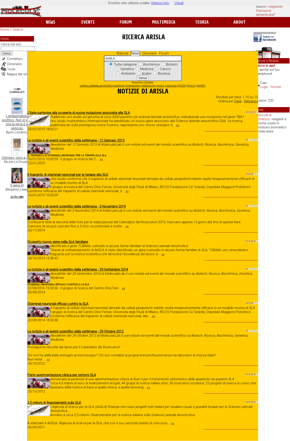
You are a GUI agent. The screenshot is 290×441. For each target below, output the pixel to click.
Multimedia (163, 22)
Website (122, 53)
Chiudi (179, 3)
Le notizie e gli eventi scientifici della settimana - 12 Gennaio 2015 (75, 140)
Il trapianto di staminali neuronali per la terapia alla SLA (67, 175)
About (239, 22)
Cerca (6, 53)
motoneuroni (132, 85)
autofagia (119, 85)
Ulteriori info (160, 3)
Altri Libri (17, 197)
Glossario (149, 53)
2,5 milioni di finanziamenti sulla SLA (54, 403)
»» (177, 125)
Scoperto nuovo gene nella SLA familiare (57, 242)
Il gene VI (17, 185)
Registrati (275, 7)
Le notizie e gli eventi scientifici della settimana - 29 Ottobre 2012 (75, 331)
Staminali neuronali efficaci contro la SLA (57, 304)
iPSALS (190, 85)
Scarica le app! (264, 66)
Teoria (202, 22)
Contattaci (15, 59)
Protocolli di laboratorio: (262, 117)
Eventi (88, 22)
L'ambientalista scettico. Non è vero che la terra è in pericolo (17, 122)
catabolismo (148, 85)
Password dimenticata (264, 13)
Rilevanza (251, 101)
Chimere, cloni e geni (17, 158)
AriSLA (160, 85)
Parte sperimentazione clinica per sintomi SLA (61, 375)
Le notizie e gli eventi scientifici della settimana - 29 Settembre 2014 (77, 269)
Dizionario (14, 64)
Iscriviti (276, 87)
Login (264, 87)
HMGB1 (201, 85)
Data (237, 101)
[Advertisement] (271, 206)
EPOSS (181, 85)
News (50, 22)
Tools (11, 69)
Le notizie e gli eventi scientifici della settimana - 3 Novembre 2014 (76, 206)
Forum (125, 22)
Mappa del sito (18, 74)
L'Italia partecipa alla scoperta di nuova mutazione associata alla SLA (78, 113)
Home (4, 29)
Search (18, 29)
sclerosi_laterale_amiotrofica (96, 85)
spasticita (171, 85)
